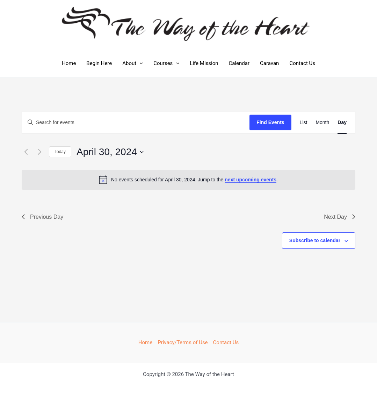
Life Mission (204, 63)
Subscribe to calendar (314, 240)
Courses (166, 63)
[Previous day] (26, 152)
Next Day (339, 217)
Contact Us (302, 63)
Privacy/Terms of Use (183, 342)
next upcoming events (250, 179)
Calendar (239, 63)
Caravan (269, 63)
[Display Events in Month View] (322, 122)
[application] (139, 63)
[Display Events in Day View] (342, 122)
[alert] (188, 179)
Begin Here (99, 63)
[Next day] (39, 152)
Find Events (270, 122)
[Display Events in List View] (303, 122)
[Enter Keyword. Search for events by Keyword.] (135, 122)
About (132, 63)
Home (69, 63)
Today (60, 151)
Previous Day (42, 217)
